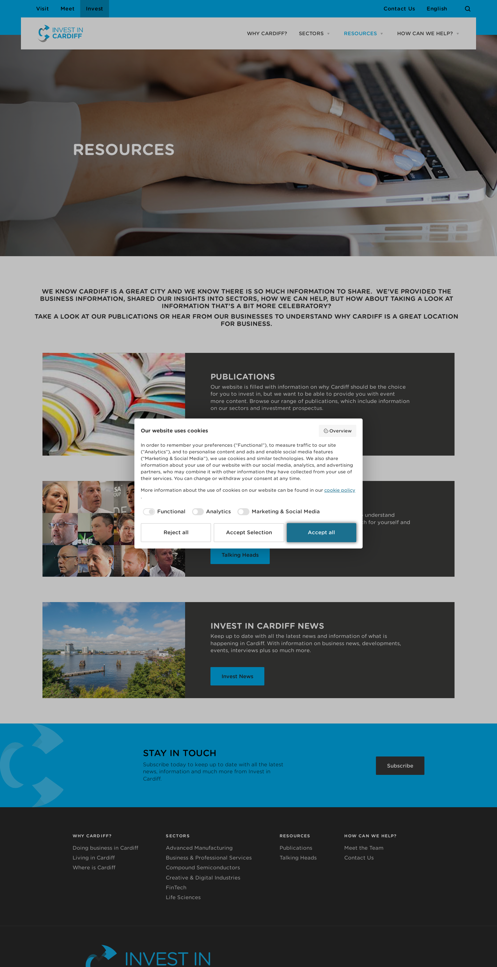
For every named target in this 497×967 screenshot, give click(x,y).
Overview (337, 431)
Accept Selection (249, 532)
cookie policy (339, 490)
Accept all (321, 532)
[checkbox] (163, 512)
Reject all (176, 532)
